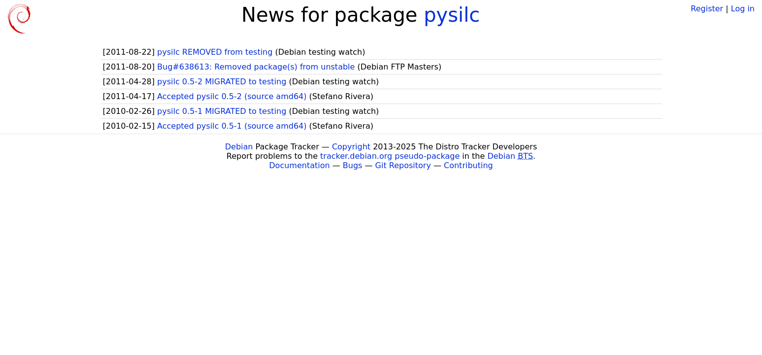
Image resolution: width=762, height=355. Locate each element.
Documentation (299, 165)
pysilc (452, 14)
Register (707, 8)
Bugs (353, 165)
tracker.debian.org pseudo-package (390, 156)
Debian (239, 146)
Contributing (468, 165)
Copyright (351, 146)
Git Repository (403, 165)
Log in (743, 8)
